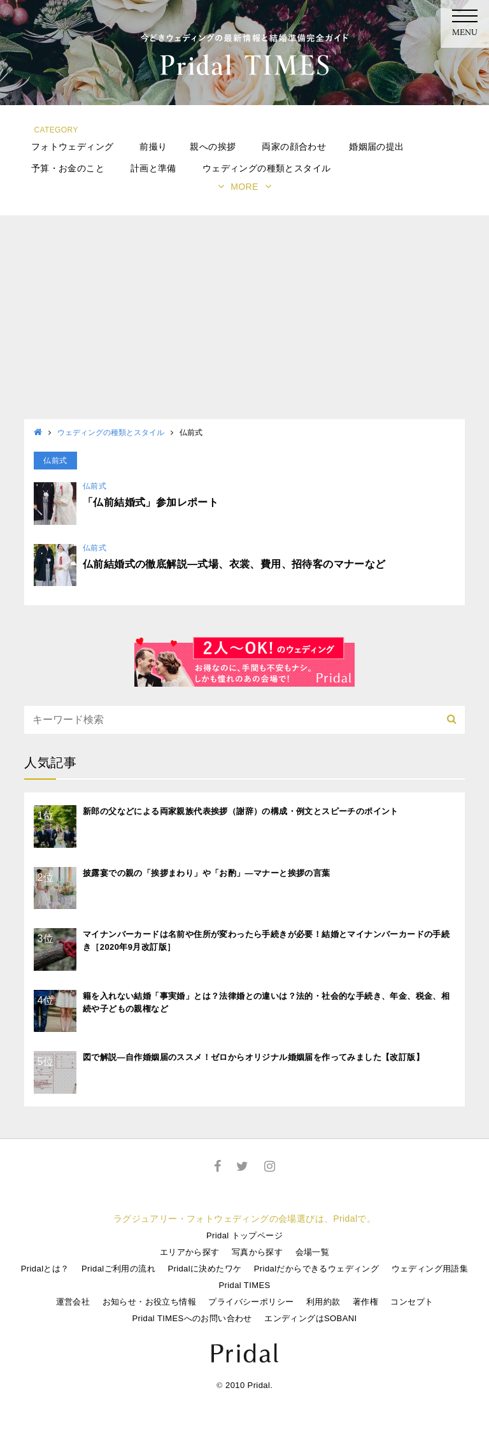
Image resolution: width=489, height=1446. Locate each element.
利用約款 (323, 1301)
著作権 (365, 1301)
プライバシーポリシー (251, 1301)
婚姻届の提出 (376, 146)
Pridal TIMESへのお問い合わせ (192, 1318)
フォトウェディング (72, 146)
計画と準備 (153, 168)
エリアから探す (190, 1252)
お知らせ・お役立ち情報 (149, 1301)
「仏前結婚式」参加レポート (150, 502)
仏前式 (94, 486)
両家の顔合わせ (294, 146)
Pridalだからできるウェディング (316, 1268)
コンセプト (411, 1301)
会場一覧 (312, 1252)
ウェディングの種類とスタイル (266, 168)
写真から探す (257, 1252)
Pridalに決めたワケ (204, 1268)
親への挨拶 (213, 146)
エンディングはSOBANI (310, 1318)
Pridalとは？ (45, 1268)
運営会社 (73, 1301)
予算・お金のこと (67, 168)
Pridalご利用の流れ (118, 1268)
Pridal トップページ (244, 1235)
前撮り (153, 146)
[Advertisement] (244, 323)
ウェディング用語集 (430, 1268)
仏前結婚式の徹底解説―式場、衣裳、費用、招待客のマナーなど (234, 564)
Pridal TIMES (244, 1285)
